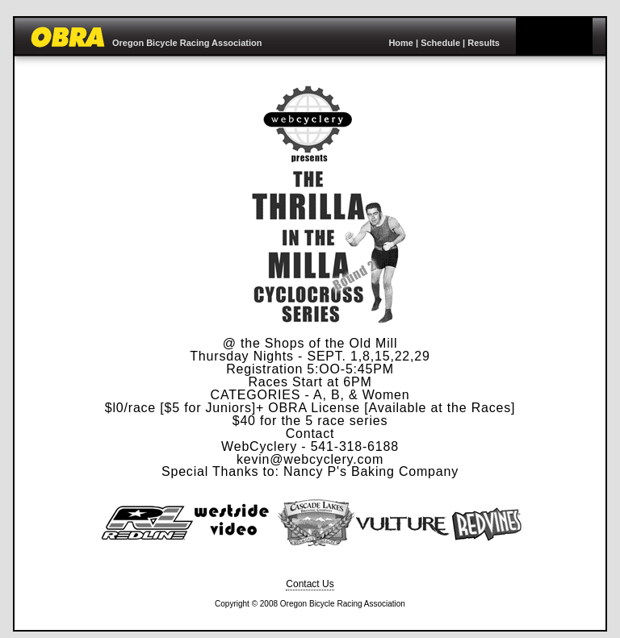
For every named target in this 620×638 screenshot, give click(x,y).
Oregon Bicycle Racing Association (187, 43)
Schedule (440, 43)
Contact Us (309, 584)
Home (400, 43)
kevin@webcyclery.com (310, 459)
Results (483, 43)
